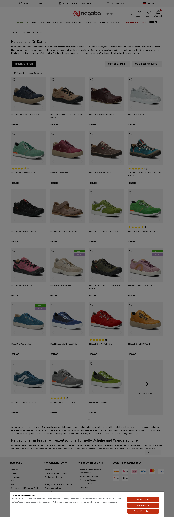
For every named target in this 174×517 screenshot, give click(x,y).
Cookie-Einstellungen (143, 511)
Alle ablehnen (143, 505)
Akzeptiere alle (143, 499)
